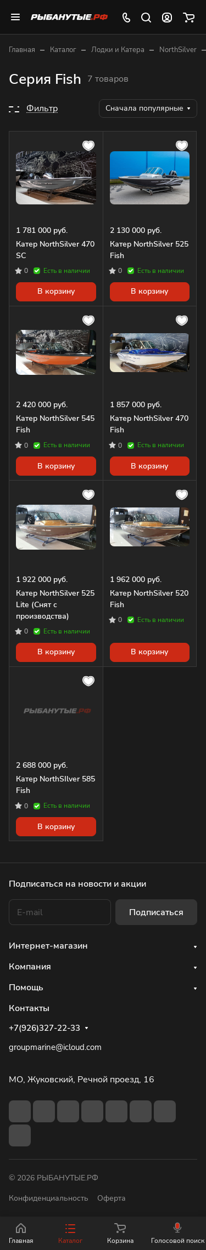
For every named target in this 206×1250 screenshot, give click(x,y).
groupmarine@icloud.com (55, 1047)
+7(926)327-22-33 (44, 1028)
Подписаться (156, 912)
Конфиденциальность (48, 1198)
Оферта (111, 1198)
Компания (30, 967)
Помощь (26, 987)
